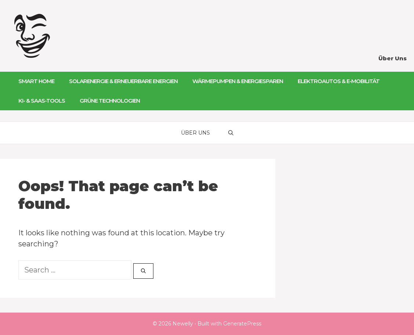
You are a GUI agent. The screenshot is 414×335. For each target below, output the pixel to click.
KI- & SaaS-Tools (41, 100)
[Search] (143, 271)
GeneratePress (242, 323)
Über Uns (392, 58)
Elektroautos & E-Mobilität (339, 81)
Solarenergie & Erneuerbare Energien (123, 81)
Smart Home (36, 81)
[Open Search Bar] (231, 133)
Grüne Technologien (110, 100)
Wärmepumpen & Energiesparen (237, 81)
